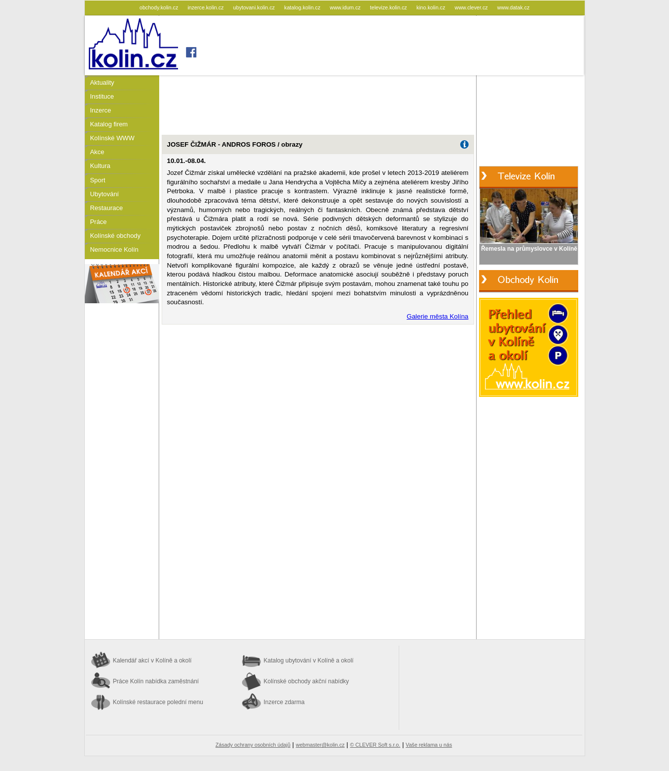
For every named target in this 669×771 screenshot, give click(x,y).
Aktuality (102, 82)
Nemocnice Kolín (114, 249)
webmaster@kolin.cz (320, 745)
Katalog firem (109, 124)
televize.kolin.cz (389, 7)
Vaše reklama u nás (429, 745)
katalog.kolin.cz (303, 7)
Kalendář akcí (152, 660)
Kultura (100, 165)
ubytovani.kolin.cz (254, 7)
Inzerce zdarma (284, 702)
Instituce (102, 96)
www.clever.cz (472, 7)
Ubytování (104, 194)
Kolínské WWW (112, 138)
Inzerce (100, 110)
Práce (98, 221)
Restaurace (106, 208)
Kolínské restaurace (158, 702)
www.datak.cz (513, 7)
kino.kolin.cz (432, 7)
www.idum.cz (346, 7)
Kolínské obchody (115, 235)
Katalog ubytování (309, 660)
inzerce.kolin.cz (206, 7)
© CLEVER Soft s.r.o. (375, 745)
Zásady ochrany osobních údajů (253, 745)
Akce (97, 152)
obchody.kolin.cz (159, 7)
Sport (98, 180)
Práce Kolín (156, 681)
